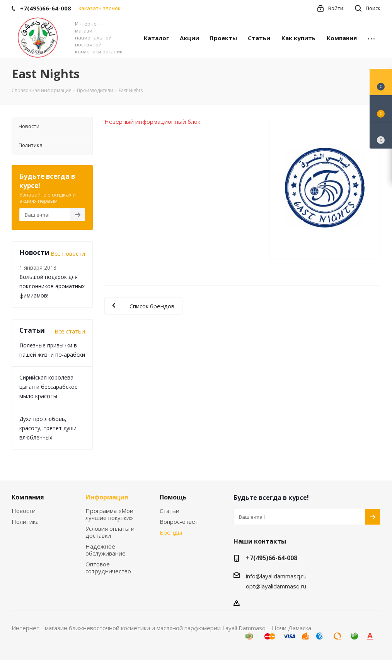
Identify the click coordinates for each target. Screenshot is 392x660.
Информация (106, 497)
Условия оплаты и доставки (110, 532)
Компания (28, 497)
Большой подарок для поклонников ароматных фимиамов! (52, 286)
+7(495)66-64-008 (271, 558)
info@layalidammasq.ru (276, 576)
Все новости (68, 253)
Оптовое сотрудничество (108, 567)
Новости (24, 511)
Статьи (169, 511)
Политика (25, 521)
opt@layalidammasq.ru (276, 586)
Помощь (173, 497)
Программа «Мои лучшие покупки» (109, 514)
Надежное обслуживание (105, 549)
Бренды (171, 532)
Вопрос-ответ (179, 521)
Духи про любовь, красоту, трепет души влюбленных (48, 428)
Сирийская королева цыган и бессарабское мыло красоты (48, 387)
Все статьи (70, 331)
